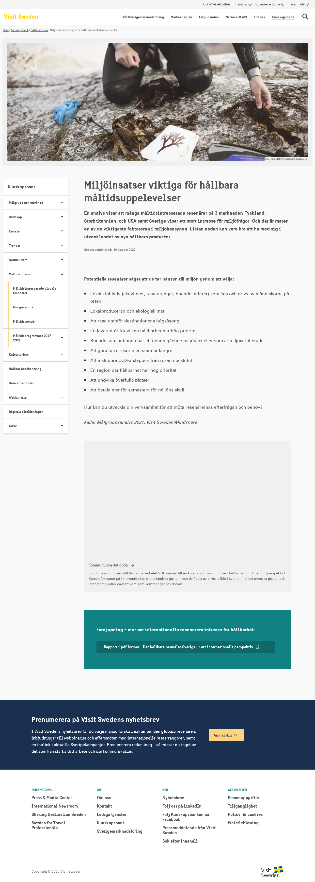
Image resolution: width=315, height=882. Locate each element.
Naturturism (38, 260)
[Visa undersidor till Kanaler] (62, 231)
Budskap (38, 217)
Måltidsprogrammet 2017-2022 (40, 338)
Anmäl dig (223, 735)
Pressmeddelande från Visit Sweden (189, 830)
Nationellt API (236, 17)
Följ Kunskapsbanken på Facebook (185, 816)
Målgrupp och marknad (38, 202)
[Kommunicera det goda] (187, 516)
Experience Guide (267, 4)
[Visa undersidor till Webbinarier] (62, 397)
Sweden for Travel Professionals (48, 825)
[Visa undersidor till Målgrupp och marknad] (62, 202)
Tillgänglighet (242, 806)
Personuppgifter (243, 797)
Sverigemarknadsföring (119, 831)
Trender (38, 245)
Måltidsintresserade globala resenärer (34, 290)
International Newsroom (55, 806)
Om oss (259, 17)
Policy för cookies (245, 814)
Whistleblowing (243, 823)
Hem (6, 30)
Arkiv (38, 426)
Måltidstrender (24, 321)
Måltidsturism (39, 30)
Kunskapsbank (283, 17)
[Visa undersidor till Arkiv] (62, 426)
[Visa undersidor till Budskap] (62, 217)
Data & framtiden (21, 383)
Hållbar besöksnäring (25, 369)
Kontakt (104, 806)
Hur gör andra (23, 307)
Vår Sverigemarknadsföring (143, 17)
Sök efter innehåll (180, 841)
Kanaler (38, 231)
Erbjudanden (209, 17)
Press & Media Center (52, 797)
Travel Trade (296, 4)
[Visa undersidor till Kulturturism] (62, 354)
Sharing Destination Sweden (59, 814)
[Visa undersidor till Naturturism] (62, 260)
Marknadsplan (181, 17)
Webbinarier (38, 397)
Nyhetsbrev (173, 797)
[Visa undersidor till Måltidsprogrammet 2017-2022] (62, 338)
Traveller (241, 4)
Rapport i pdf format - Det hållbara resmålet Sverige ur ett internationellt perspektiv (182, 646)
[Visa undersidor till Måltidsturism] (62, 274)
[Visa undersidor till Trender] (62, 245)
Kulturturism (38, 354)
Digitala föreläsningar (26, 411)
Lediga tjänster (111, 814)
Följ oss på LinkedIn (182, 806)
